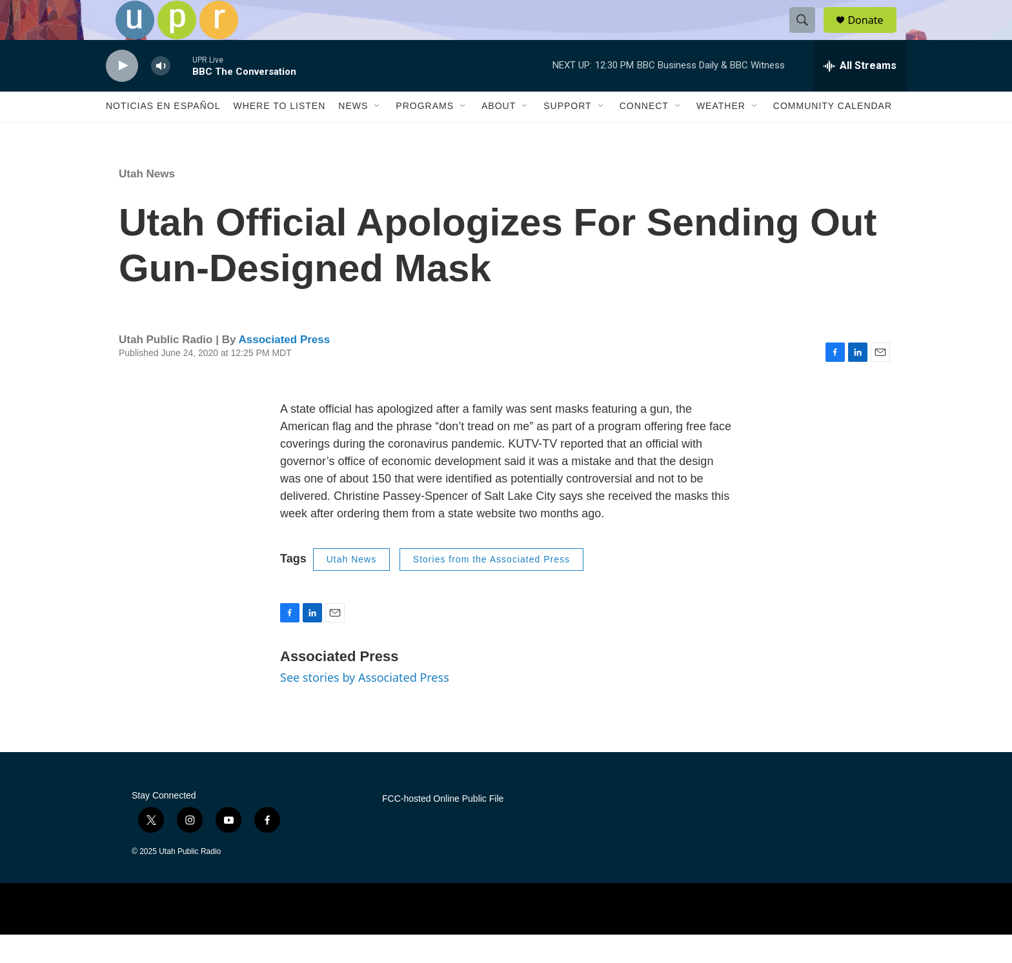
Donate (873, 34)
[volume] (161, 93)
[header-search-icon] (808, 34)
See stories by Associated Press (364, 705)
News (353, 134)
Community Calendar (832, 134)
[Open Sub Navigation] (377, 134)
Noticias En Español (163, 134)
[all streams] (860, 93)
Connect (644, 134)
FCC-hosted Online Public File (442, 826)
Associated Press (284, 367)
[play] (122, 93)
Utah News (147, 201)
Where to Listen (279, 134)
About (498, 134)
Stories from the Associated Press (491, 587)
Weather (720, 134)
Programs (425, 134)
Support (567, 134)
